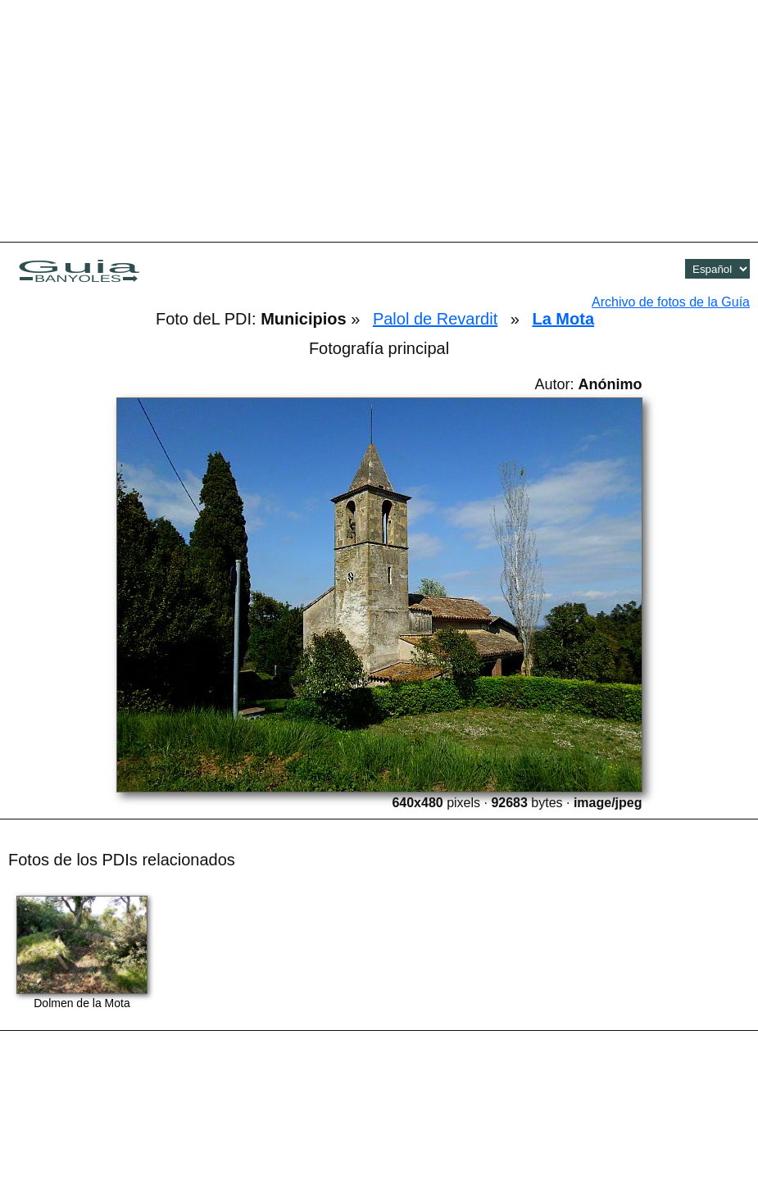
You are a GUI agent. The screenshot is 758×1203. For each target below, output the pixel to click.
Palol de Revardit (435, 319)
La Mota (563, 319)
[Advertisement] (379, 119)
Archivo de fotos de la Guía (671, 302)
